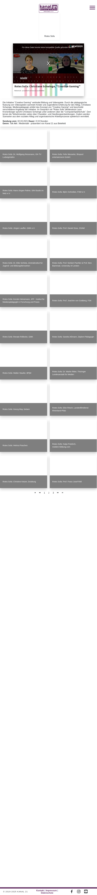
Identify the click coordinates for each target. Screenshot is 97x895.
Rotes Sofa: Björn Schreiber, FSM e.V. (68, 192)
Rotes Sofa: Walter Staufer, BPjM (17, 373)
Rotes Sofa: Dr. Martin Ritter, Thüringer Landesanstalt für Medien (69, 372)
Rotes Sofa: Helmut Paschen (15, 445)
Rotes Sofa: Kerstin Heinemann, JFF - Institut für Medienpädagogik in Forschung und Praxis (23, 300)
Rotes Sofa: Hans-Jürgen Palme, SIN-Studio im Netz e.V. (23, 191)
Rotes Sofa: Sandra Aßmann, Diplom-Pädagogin (73, 337)
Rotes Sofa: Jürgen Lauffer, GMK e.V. (19, 228)
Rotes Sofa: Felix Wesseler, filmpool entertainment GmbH (67, 155)
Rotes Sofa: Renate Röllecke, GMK (18, 337)
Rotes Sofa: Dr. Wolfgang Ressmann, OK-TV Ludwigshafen (22, 155)
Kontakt (40, 890)
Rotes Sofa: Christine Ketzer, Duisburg (19, 481)
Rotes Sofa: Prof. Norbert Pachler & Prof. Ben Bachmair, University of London (72, 264)
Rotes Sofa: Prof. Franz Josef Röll (67, 481)
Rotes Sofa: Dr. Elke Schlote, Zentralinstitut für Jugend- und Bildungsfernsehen (23, 264)
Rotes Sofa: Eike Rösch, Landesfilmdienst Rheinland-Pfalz (70, 409)
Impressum (51, 890)
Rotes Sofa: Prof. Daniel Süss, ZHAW (68, 228)
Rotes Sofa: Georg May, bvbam (16, 409)
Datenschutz (47, 893)
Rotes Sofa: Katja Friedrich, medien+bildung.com (64, 445)
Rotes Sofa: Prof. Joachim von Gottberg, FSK (72, 300)
